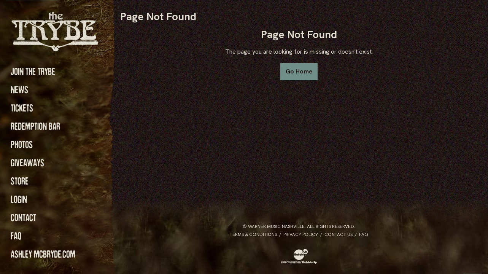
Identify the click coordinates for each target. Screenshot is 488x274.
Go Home (299, 71)
